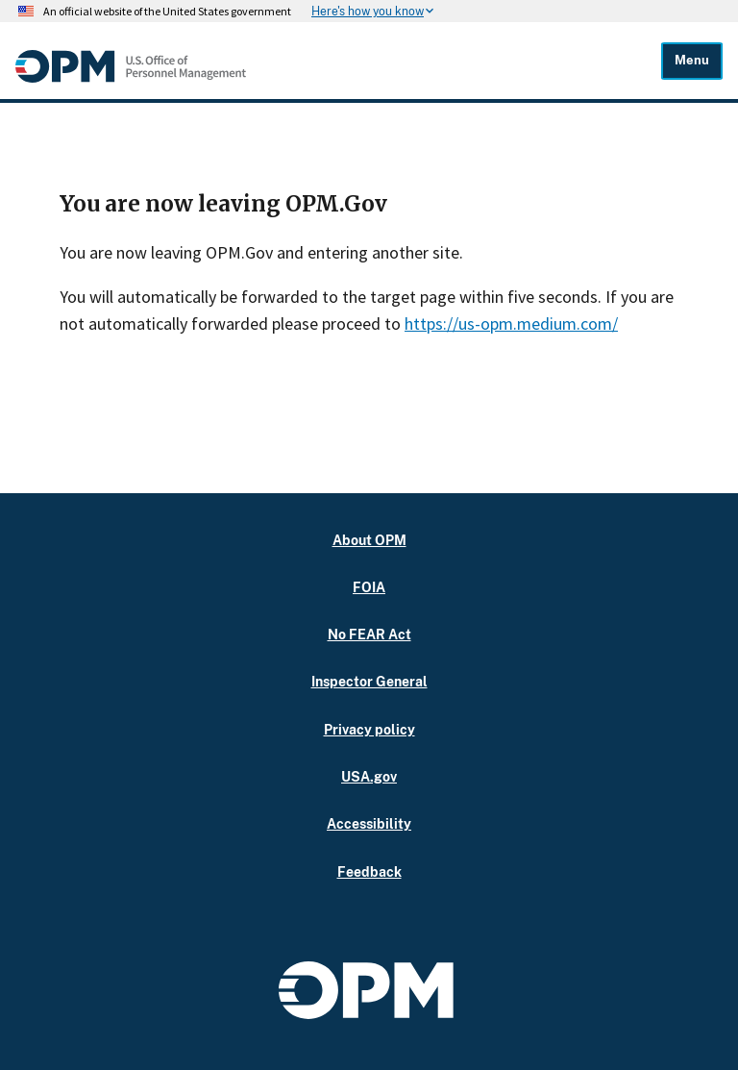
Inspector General (369, 681)
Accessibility (369, 823)
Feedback (369, 871)
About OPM (369, 540)
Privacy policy (369, 729)
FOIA (369, 587)
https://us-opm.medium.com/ (511, 323)
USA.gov (369, 776)
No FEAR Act (369, 634)
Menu (692, 60)
